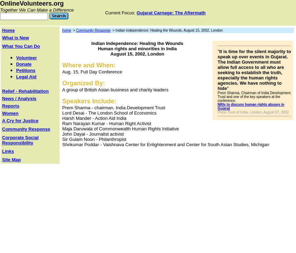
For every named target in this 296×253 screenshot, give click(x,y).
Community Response (93, 30)
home (66, 30)
